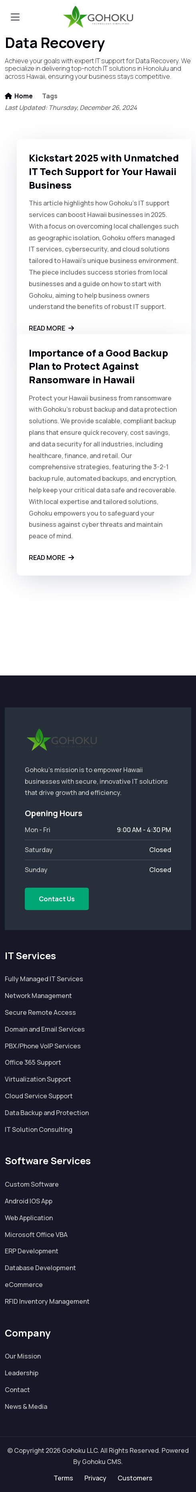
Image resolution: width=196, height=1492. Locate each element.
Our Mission (23, 1356)
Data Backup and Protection (47, 1112)
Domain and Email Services (45, 1029)
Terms (63, 1478)
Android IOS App (28, 1201)
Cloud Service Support (39, 1096)
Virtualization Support (38, 1079)
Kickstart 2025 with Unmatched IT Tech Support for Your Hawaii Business (104, 171)
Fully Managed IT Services (44, 978)
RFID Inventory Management (47, 1301)
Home (19, 96)
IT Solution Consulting (38, 1129)
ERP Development (31, 1251)
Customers (135, 1478)
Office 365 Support (33, 1062)
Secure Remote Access (40, 1012)
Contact (17, 1389)
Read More (51, 328)
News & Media (26, 1406)
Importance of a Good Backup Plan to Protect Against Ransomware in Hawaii (98, 366)
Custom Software (32, 1184)
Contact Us (57, 898)
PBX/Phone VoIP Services (43, 1046)
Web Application (29, 1217)
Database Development (40, 1267)
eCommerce (24, 1284)
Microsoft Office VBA (36, 1234)
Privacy (95, 1478)
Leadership (21, 1372)
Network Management (38, 995)
